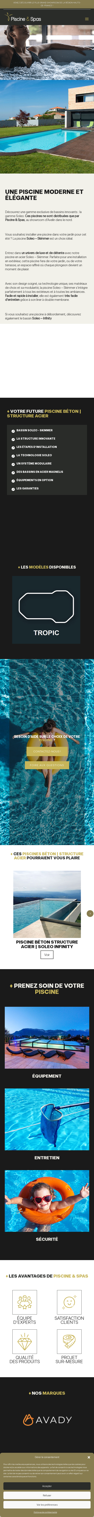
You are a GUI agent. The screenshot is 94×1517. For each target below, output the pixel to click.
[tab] (32, 430)
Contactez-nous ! (47, 751)
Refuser (47, 1495)
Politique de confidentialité (45, 1512)
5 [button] (90, 913)
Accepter (47, 1486)
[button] (89, 1457)
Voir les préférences (47, 1504)
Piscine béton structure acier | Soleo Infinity (47, 944)
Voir (47, 955)
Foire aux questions (47, 765)
